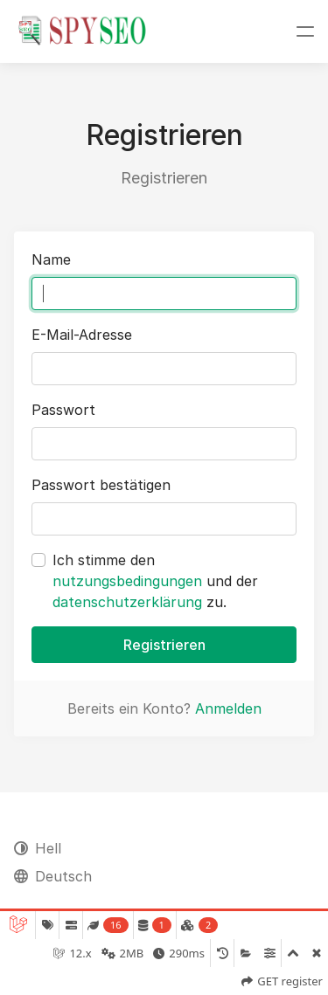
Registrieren (164, 644)
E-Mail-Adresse (81, 334)
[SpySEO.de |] (82, 31)
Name (51, 259)
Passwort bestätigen (101, 485)
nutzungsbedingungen (127, 581)
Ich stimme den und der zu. (155, 581)
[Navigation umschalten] (305, 31)
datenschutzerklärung (127, 602)
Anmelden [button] (228, 708)
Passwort (63, 409)
